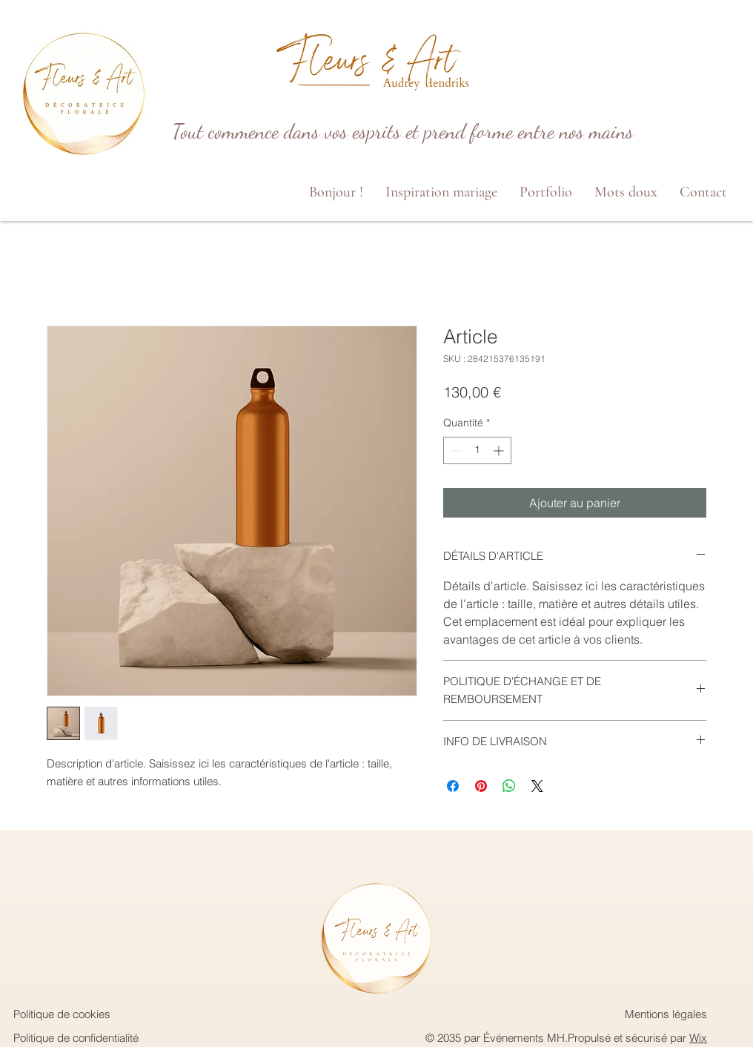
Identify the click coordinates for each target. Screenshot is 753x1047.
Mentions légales (666, 1014)
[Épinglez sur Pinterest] (481, 786)
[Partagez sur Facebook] (453, 786)
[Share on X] (537, 786)
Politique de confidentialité (76, 1038)
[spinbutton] (477, 450)
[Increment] (500, 450)
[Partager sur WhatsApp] (509, 786)
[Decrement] (454, 450)
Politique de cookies (61, 1014)
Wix (698, 1038)
